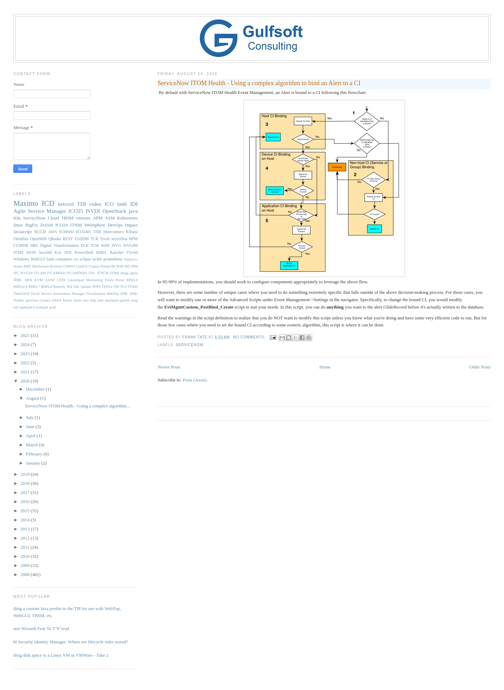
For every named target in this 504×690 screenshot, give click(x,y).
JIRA (28, 280)
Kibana (132, 232)
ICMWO (66, 232)
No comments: (250, 337)
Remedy (59, 287)
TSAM (132, 252)
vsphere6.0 (27, 307)
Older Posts (479, 367)
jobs (100, 300)
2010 (25, 556)
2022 (25, 362)
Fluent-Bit (108, 266)
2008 (25, 574)
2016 (25, 501)
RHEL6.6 (20, 287)
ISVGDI (26, 273)
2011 (25, 547)
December (36, 389)
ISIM (105, 245)
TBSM (67, 218)
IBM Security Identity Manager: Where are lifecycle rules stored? (68, 641)
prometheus (112, 259)
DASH (47, 225)
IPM (134, 266)
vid (15, 307)
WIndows (21, 259)
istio (86, 300)
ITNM (76, 225)
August (33, 398)
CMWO (69, 266)
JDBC (17, 280)
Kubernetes (127, 218)
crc (76, 259)
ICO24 (61, 225)
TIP (116, 287)
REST (68, 239)
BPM (133, 239)
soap (134, 300)
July (30, 417)
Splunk (85, 287)
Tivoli (105, 239)
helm (77, 300)
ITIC (92, 273)
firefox (67, 300)
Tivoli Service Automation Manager (58, 294)
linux (18, 225)
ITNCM (102, 273)
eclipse (85, 259)
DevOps (115, 225)
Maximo (25, 203)
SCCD (40, 231)
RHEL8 (46, 287)
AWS (52, 232)
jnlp (93, 300)
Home (325, 367)
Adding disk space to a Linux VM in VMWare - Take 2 (58, 655)
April (31, 435)
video (95, 204)
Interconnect (113, 232)
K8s (17, 218)
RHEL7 (34, 287)
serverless (119, 239)
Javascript (22, 231)
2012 (25, 538)
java (133, 211)
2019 (25, 474)
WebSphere (94, 225)
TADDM (81, 239)
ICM (95, 245)
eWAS (57, 300)
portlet (125, 300)
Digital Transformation (59, 245)
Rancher (117, 252)
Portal (119, 280)
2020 (25, 381)
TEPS (96, 287)
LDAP (50, 280)
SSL (76, 287)
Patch (109, 280)
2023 (25, 353)
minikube (112, 300)
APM (98, 218)
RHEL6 (132, 280)
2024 (25, 344)
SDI (69, 287)
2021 (25, 371)
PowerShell (84, 252)
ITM (97, 232)
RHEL (101, 252)
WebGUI (38, 259)
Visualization (95, 294)
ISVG (116, 245)
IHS (127, 266)
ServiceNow (189, 345)
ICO (109, 204)
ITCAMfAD (56, 273)
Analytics (131, 259)
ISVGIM (130, 245)
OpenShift (38, 239)
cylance (45, 300)
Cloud (53, 218)
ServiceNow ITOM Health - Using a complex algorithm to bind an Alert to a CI (259, 83)
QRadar (54, 239)
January (33, 463)
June (30, 426)
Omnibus (20, 239)
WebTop (113, 294)
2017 (25, 492)
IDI (134, 204)
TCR (94, 239)
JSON (31, 252)
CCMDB (20, 245)
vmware (83, 218)
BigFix (31, 225)
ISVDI (92, 211)
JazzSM (45, 252)
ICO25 (75, 211)
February (34, 453)
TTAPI (133, 287)
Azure (17, 266)
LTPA (61, 280)
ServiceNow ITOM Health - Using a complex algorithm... (77, 405)
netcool (66, 204)
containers (63, 259)
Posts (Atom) (195, 380)
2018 (25, 483)
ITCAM (40, 273)
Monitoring (94, 280)
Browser (56, 266)
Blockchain (41, 266)
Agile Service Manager (39, 211)
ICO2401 (83, 232)
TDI (81, 204)
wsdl (52, 307)
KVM (39, 280)
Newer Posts (169, 367)
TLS (123, 287)
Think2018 (21, 294)
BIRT (27, 266)
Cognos (94, 266)
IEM (120, 266)
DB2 (34, 245)
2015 (25, 510)
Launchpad (76, 280)
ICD (48, 203)
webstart (42, 307)
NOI (68, 252)
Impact (131, 225)
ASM (110, 218)
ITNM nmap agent (124, 273)
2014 (25, 519)
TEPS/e (107, 287)
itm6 (122, 204)
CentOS (82, 266)
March (32, 444)
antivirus (31, 300)
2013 (25, 529)
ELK (85, 245)
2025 (25, 335)
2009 (25, 565)
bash (50, 259)
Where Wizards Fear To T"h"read (38, 628)
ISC (16, 273)
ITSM (18, 252)
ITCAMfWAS (76, 273)
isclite (97, 259)
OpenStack (114, 211)
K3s (58, 252)
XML (124, 294)
